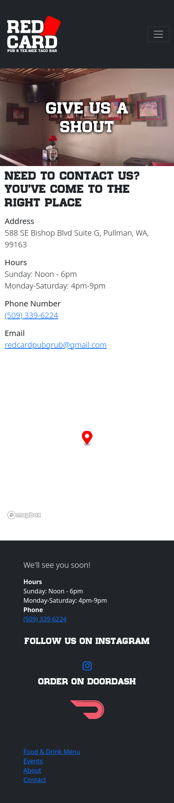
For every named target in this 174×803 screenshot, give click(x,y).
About (32, 770)
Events (33, 761)
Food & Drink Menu (51, 751)
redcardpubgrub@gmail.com (56, 344)
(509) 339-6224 (31, 315)
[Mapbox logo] (24, 515)
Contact (34, 779)
